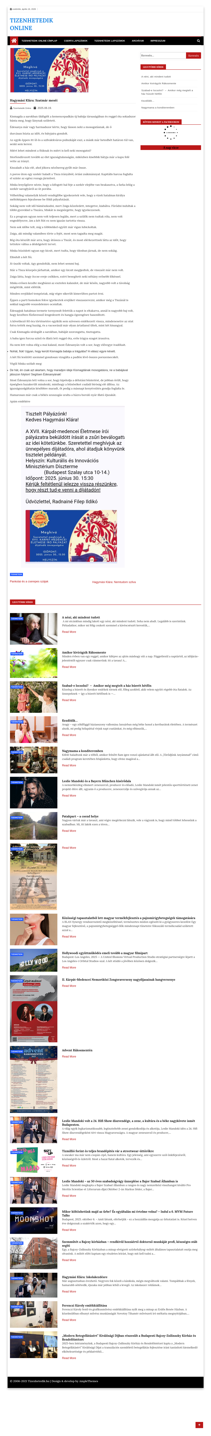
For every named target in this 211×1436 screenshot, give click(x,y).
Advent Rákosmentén (77, 1068)
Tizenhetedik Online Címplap (39, 41)
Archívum (138, 41)
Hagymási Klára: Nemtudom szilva (114, 582)
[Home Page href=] (14, 41)
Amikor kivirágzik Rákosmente (158, 83)
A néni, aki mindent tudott (156, 76)
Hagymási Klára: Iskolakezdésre (84, 1312)
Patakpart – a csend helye (80, 825)
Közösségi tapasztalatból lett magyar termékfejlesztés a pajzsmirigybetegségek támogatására (128, 929)
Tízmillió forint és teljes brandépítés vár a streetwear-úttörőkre (108, 1173)
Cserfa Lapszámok (76, 41)
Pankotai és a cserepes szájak (29, 581)
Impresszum (157, 41)
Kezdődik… (147, 100)
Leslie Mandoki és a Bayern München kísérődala (96, 790)
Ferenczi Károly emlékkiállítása (84, 1346)
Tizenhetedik (16, 574)
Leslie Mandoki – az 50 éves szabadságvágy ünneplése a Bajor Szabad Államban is (120, 1208)
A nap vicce (171, 147)
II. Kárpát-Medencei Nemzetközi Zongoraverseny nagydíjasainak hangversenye (118, 998)
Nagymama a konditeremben (157, 107)
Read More (69, 631)
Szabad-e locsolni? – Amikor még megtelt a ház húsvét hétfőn (107, 686)
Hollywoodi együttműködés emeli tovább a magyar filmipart (105, 964)
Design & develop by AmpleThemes (75, 1429)
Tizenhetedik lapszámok (109, 41)
